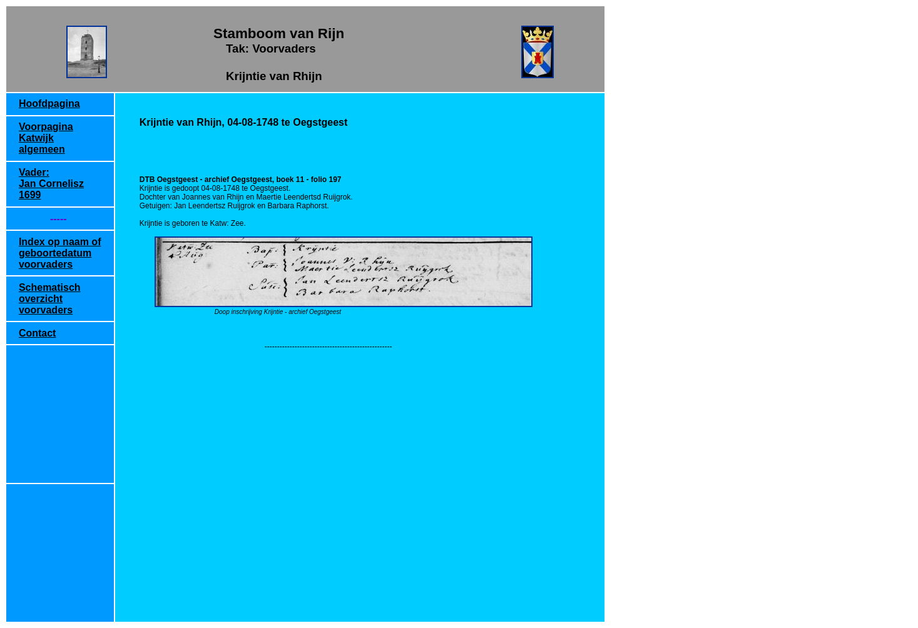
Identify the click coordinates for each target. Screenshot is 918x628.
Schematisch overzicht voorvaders (50, 298)
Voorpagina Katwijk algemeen (46, 137)
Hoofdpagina (49, 103)
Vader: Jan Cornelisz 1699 (51, 183)
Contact (37, 333)
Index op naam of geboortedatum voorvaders (60, 253)
